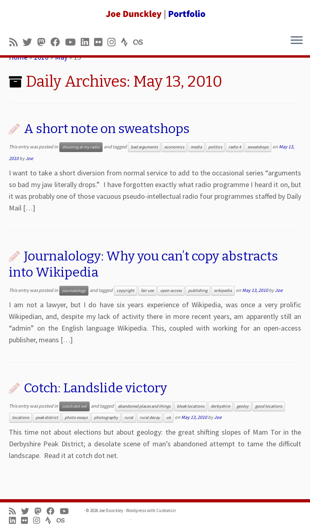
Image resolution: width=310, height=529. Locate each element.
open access (171, 290)
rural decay (150, 417)
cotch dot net (74, 406)
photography (106, 417)
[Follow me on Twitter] (30, 42)
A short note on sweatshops (107, 128)
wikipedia (223, 290)
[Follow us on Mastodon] (43, 42)
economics (174, 147)
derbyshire (220, 406)
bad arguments (144, 147)
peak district (47, 417)
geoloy (243, 406)
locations (20, 417)
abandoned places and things (144, 406)
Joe (29, 158)
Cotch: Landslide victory (95, 388)
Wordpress (136, 510)
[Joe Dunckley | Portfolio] (155, 14)
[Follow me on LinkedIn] (87, 42)
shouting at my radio (81, 147)
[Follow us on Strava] (127, 42)
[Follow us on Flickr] (100, 42)
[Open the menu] (297, 41)
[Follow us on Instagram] (114, 42)
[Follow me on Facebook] (57, 42)
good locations (268, 406)
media (196, 147)
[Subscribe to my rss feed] (16, 42)
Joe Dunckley (111, 510)
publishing (197, 290)
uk (168, 417)
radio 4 (234, 147)
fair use (147, 290)
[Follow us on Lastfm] (140, 42)
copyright (125, 290)
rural (128, 417)
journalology (74, 290)
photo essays (76, 417)
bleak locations (190, 406)
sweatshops (257, 147)
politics (215, 147)
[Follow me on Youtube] (73, 42)
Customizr (166, 510)
